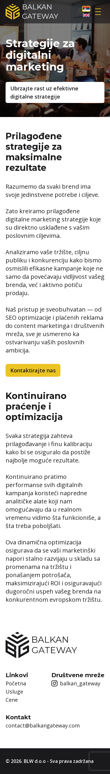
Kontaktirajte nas (33, 370)
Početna (16, 683)
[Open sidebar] (98, 11)
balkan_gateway (75, 683)
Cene (12, 699)
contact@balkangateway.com (43, 725)
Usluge (14, 691)
